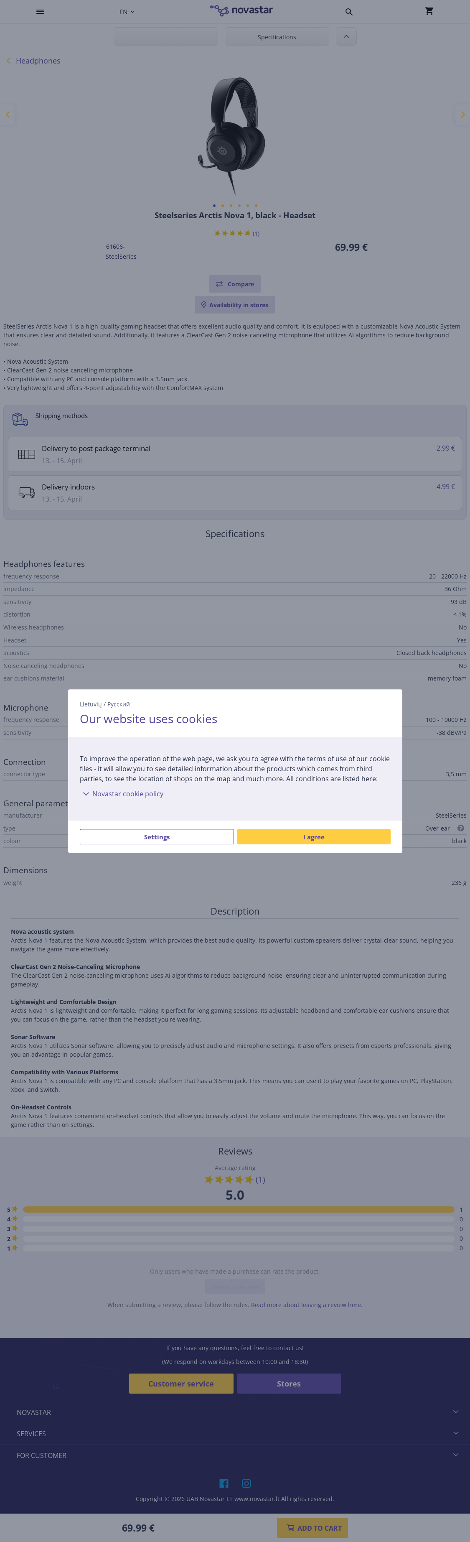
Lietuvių (91, 704)
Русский (118, 704)
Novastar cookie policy (121, 793)
